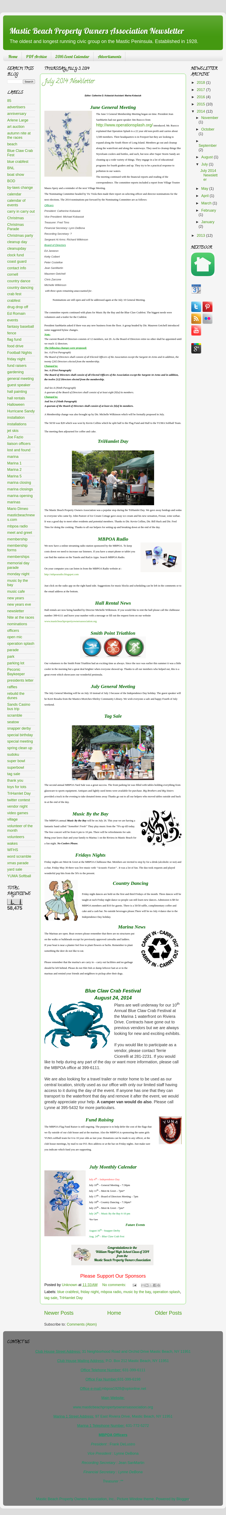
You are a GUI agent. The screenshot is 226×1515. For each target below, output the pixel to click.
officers (13, 631)
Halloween (15, 404)
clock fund (15, 255)
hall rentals (16, 398)
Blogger (182, 1499)
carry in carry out (21, 211)
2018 (201, 82)
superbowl (15, 767)
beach (12, 144)
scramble (14, 715)
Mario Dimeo (17, 509)
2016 (201, 97)
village (12, 819)
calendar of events (16, 202)
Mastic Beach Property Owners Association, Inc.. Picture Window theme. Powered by (106, 1499)
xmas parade (18, 863)
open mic (14, 637)
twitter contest (18, 800)
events (12, 320)
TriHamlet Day (71, 1298)
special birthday (20, 735)
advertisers (16, 107)
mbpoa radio (111, 1292)
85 (9, 101)
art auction (15, 127)
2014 (201, 111)
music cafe (16, 591)
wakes (12, 843)
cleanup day (17, 242)
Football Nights (19, 353)
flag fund (14, 339)
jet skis (12, 431)
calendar (14, 194)
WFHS (12, 850)
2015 (201, 104)
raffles (12, 687)
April (205, 196)
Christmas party (20, 235)
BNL (10, 168)
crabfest (13, 301)
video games (17, 813)
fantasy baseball (20, 326)
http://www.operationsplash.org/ (124, 125)
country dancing (20, 288)
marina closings (20, 489)
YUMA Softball (19, 876)
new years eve (19, 604)
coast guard (17, 261)
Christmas (15, 218)
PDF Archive (36, 56)
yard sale (14, 869)
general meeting (20, 379)
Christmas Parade (15, 227)
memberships (18, 557)
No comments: (114, 1285)
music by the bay (137, 1292)
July (205, 164)
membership (17, 539)
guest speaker (18, 385)
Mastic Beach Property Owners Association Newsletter (96, 31)
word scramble (19, 856)
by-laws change (20, 187)
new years (15, 598)
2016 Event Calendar (72, 56)
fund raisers (17, 366)
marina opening (20, 496)
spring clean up (19, 748)
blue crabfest (67, 1292)
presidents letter (20, 680)
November (209, 118)
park (10, 656)
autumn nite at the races (19, 135)
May (205, 189)
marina (12, 457)
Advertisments (109, 56)
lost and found (18, 450)
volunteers (15, 837)
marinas (13, 502)
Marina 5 (14, 476)
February (208, 210)
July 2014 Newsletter (69, 82)
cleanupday (16, 248)
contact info (16, 268)
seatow (13, 722)
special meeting (20, 741)
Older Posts (168, 1313)
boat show (15, 175)
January (207, 222)
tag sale (50, 1298)
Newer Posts (59, 1313)
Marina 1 (14, 463)
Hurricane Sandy (21, 411)
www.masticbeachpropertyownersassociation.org (70, 621)
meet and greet (19, 533)
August (207, 157)
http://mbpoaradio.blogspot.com (61, 574)
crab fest (14, 294)
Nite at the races (20, 617)
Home (12, 56)
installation (16, 417)
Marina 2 (14, 470)
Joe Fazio (15, 437)
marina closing (19, 483)
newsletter (15, 611)
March (206, 203)
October (207, 129)
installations (17, 424)
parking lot (15, 663)
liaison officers (19, 444)
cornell (12, 274)
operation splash (166, 1292)
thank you (15, 780)
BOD (11, 181)
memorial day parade (18, 565)
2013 (201, 235)
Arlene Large (17, 120)
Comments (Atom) (82, 1324)
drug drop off (17, 307)
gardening (15, 372)
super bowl (16, 761)
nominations (17, 624)
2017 (201, 90)
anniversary (16, 114)
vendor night (17, 806)
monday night (18, 574)
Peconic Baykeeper (16, 671)
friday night (90, 1292)
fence (11, 333)
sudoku (13, 754)
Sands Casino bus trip (18, 706)
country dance (18, 281)
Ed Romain (16, 313)
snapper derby (19, 728)
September (208, 145)
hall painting (17, 392)
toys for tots (16, 787)
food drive (15, 346)
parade (13, 650)
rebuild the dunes (15, 696)
